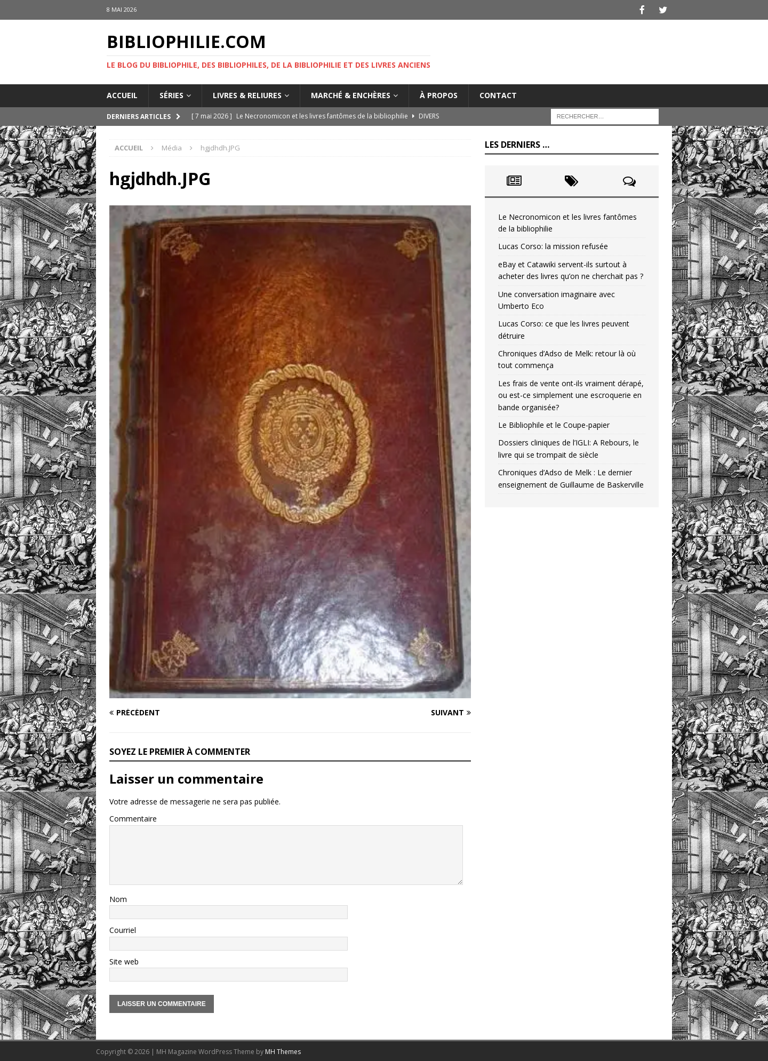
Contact (498, 94)
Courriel (122, 929)
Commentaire (133, 817)
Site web (124, 960)
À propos (439, 94)
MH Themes (283, 1050)
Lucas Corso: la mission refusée (553, 245)
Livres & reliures (247, 94)
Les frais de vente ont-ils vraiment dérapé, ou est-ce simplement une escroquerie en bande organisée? (571, 394)
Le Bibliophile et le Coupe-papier (554, 424)
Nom (118, 898)
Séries (171, 94)
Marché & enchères (350, 94)
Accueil (122, 94)
